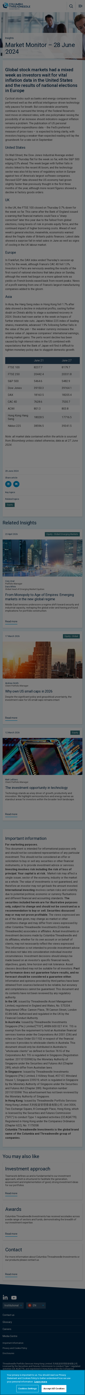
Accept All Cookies (53, 1388)
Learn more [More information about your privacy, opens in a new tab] (40, 1381)
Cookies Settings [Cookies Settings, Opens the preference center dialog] (27, 1388)
